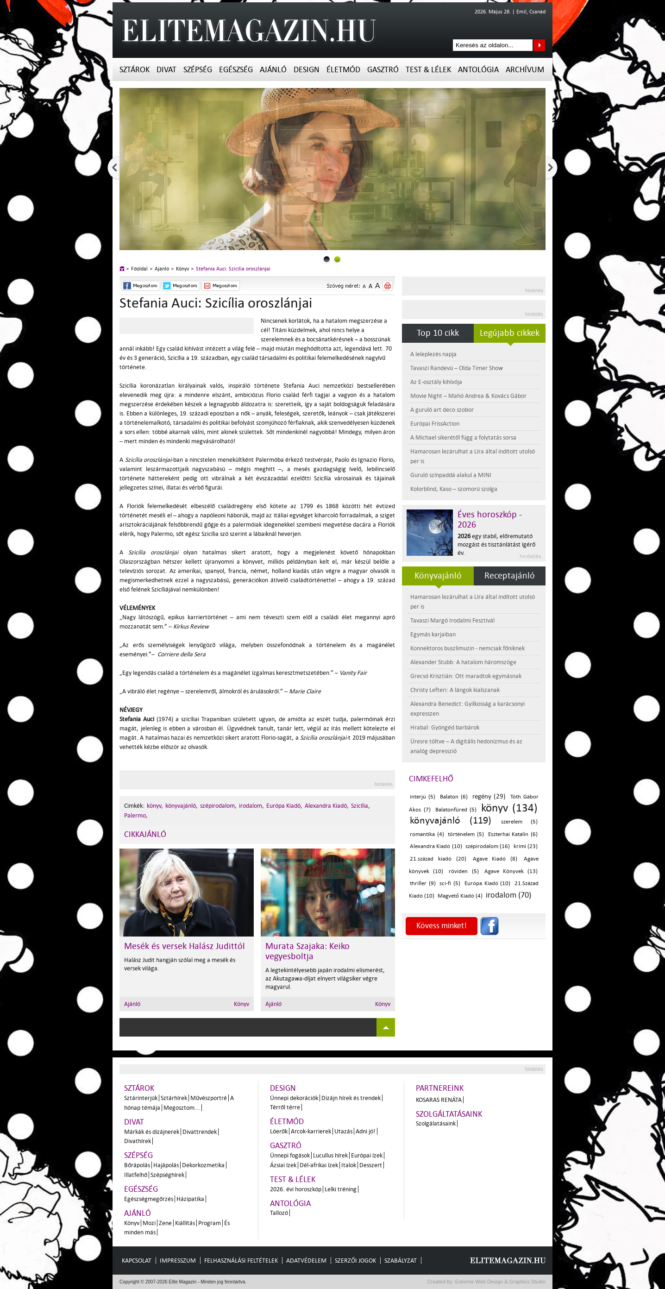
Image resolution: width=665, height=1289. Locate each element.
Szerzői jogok (355, 1260)
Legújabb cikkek (510, 333)
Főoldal (139, 269)
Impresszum (178, 1260)
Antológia (478, 69)
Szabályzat (400, 1260)
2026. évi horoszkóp (295, 1189)
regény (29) (489, 796)
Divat (166, 69)
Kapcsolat (136, 1260)
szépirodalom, (218, 805)
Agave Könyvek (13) (511, 871)
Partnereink (440, 1088)
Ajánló (273, 69)
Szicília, (360, 805)
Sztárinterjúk (140, 1097)
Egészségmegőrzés (148, 1198)
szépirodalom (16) (487, 846)
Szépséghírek (167, 1174)
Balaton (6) (454, 797)
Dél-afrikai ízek (319, 1165)
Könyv (182, 269)
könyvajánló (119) (450, 820)
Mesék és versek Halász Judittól (184, 946)
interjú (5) (422, 797)
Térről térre (285, 1107)
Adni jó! (366, 1131)
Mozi (149, 1223)
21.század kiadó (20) (438, 859)
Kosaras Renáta (439, 1099)
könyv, (155, 805)
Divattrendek (199, 1131)
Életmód (343, 69)
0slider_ (327, 259)
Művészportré (208, 1097)
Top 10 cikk (438, 333)
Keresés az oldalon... (539, 45)
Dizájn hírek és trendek (351, 1097)
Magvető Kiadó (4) (460, 896)
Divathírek (137, 1141)
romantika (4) (427, 834)
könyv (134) (509, 808)
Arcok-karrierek (311, 1131)
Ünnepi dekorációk (294, 1097)
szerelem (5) (519, 822)
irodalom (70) (508, 895)
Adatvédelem (306, 1260)
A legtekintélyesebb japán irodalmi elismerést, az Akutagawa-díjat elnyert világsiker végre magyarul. (325, 978)
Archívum (525, 69)
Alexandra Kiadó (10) (436, 846)
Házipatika (190, 1198)
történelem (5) (466, 834)
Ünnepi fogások (290, 1155)
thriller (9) (423, 883)
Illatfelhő (135, 1174)
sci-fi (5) (449, 883)
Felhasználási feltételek (241, 1260)
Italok (348, 1165)
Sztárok (134, 69)
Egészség (236, 69)
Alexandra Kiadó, (327, 805)
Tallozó (279, 1212)
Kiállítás (185, 1223)
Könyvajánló (438, 576)
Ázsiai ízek (283, 1165)
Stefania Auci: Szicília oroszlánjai (233, 269)
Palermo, (136, 815)
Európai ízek (367, 1155)
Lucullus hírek (330, 1155)
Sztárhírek (174, 1097)
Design (307, 69)
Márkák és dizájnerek (151, 1131)
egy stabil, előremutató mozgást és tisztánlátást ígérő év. (496, 544)
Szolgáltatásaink (449, 1114)
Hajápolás (166, 1165)
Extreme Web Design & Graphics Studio (500, 1281)
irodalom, (251, 805)
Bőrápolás (137, 1165)
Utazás (343, 1131)
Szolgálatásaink (436, 1123)
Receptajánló (509, 576)
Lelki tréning (341, 1189)
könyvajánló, (181, 805)
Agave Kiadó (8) (495, 859)
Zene (165, 1223)
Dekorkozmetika (203, 1165)
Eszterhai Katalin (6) (513, 834)
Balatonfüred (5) (456, 810)
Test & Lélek (428, 69)
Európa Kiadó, (284, 805)
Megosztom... (181, 1107)
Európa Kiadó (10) (487, 883)
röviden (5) (463, 871)
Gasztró (383, 69)
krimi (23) (526, 846)
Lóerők (279, 1131)
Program (209, 1223)
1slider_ (337, 259)
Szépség (197, 69)
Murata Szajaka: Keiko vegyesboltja (307, 951)
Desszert (370, 1165)
